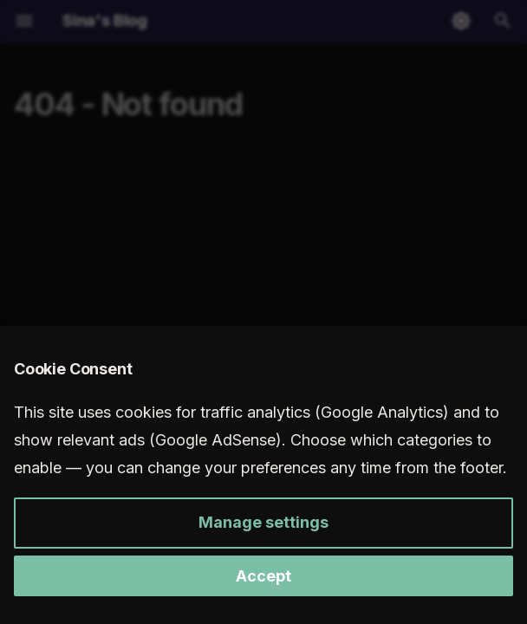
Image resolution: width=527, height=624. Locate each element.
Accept (263, 576)
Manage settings (263, 522)
